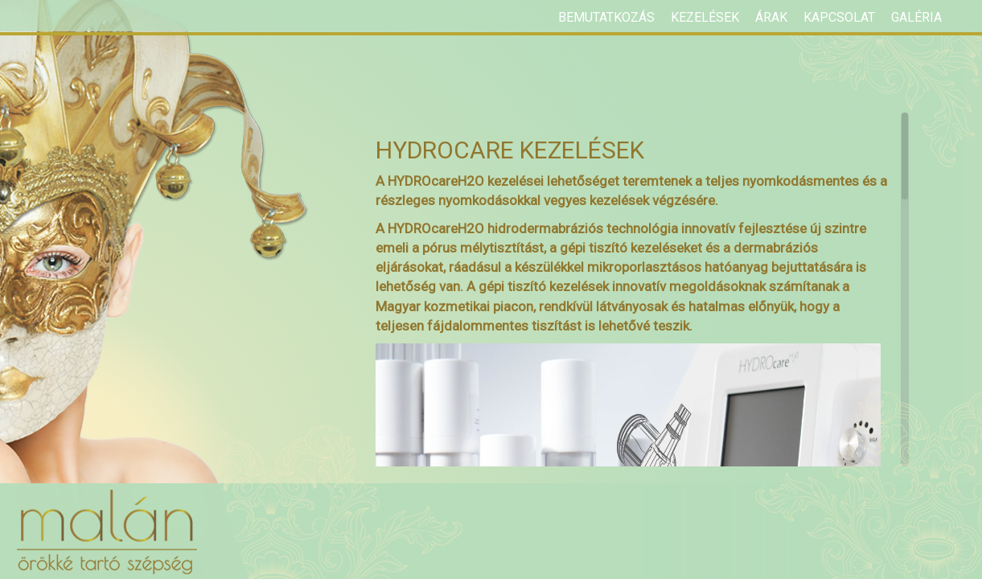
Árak (771, 17)
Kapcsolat (839, 17)
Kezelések (705, 17)
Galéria (916, 17)
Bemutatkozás (606, 17)
